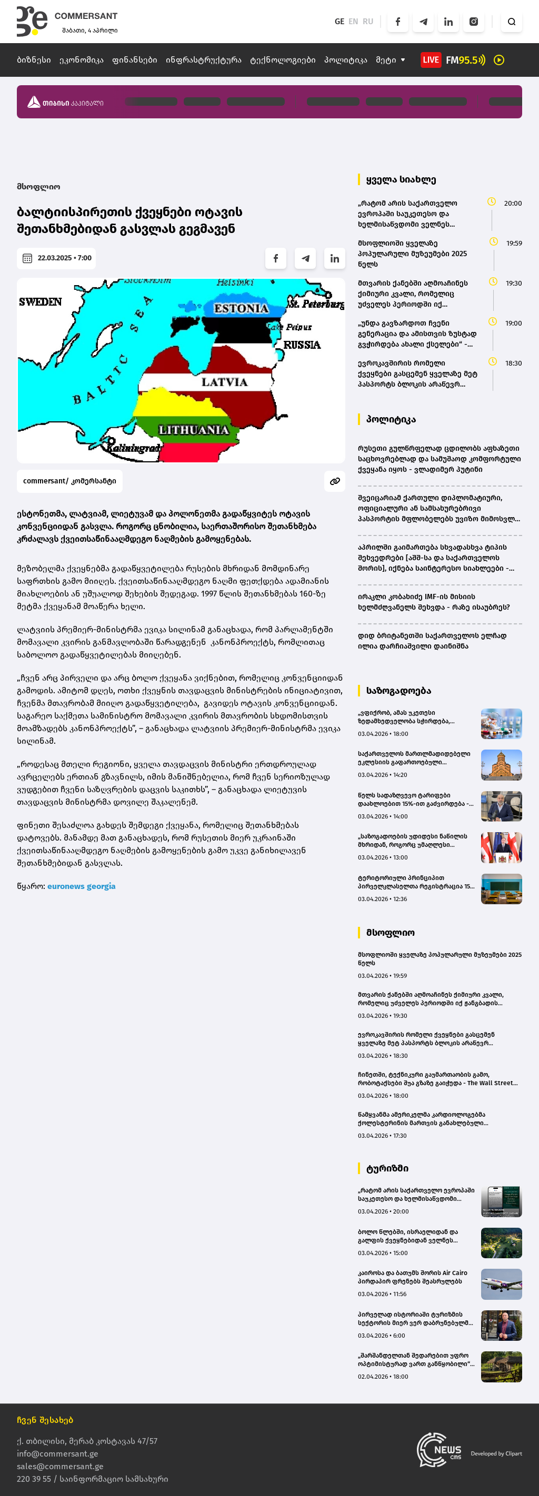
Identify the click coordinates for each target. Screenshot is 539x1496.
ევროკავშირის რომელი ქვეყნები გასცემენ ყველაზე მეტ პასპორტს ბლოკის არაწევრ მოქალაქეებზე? (426, 1039)
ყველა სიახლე (401, 179)
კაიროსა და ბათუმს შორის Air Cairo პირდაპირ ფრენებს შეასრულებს (412, 1277)
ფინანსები (134, 60)
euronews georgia (81, 886)
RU (368, 21)
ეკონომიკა (81, 60)
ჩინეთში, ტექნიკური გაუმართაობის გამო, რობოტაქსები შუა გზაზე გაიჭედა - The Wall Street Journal (435, 1079)
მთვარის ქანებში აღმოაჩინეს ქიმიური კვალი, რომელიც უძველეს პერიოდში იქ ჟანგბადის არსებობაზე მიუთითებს (431, 999)
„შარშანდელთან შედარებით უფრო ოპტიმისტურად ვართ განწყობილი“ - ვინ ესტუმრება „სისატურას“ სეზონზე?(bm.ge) (416, 1360)
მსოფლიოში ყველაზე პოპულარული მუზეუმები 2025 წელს (440, 959)
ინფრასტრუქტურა (204, 60)
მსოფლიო (39, 186)
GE (339, 21)
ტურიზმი (387, 1168)
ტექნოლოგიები (283, 60)
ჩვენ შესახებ (45, 1420)
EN (353, 21)
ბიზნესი (34, 60)
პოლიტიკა (345, 60)
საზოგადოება (399, 690)
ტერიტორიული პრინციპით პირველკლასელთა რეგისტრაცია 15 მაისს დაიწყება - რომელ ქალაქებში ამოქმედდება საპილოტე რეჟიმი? (415, 882)
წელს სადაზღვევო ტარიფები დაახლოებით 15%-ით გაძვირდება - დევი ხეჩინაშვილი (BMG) (413, 800)
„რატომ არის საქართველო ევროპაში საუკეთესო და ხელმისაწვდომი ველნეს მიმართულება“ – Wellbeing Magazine (416, 1195)
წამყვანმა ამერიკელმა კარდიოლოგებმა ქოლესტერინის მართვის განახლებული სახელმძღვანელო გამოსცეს (421, 1119)
